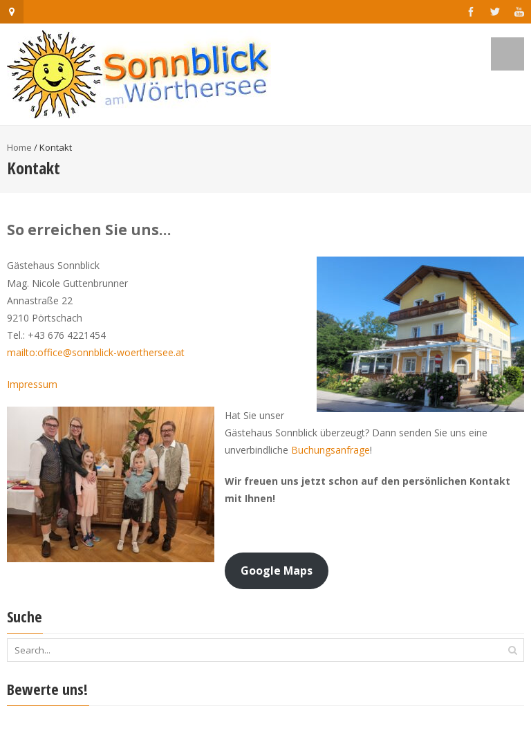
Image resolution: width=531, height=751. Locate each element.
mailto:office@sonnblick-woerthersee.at (96, 352)
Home (19, 147)
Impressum (32, 384)
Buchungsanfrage (330, 449)
